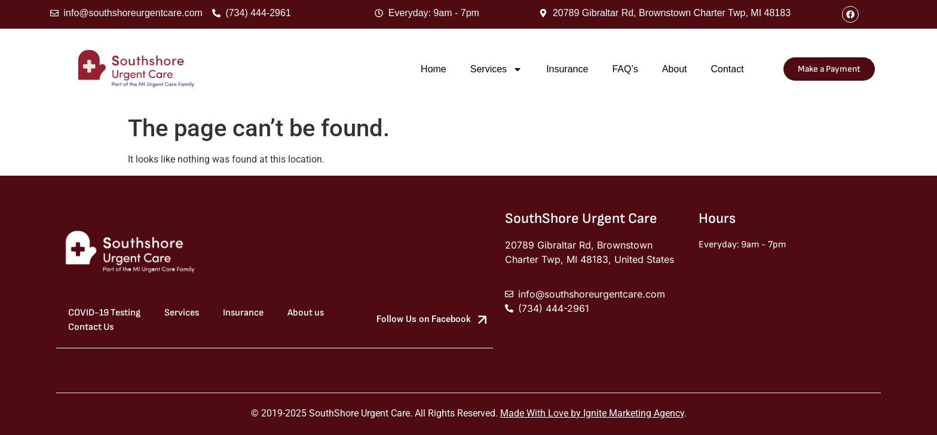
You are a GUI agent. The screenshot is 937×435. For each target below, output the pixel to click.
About (674, 69)
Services (496, 69)
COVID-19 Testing (104, 312)
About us (305, 312)
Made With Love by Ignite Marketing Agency (592, 413)
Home (433, 69)
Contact (727, 69)
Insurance (567, 69)
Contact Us (91, 327)
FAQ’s (625, 69)
